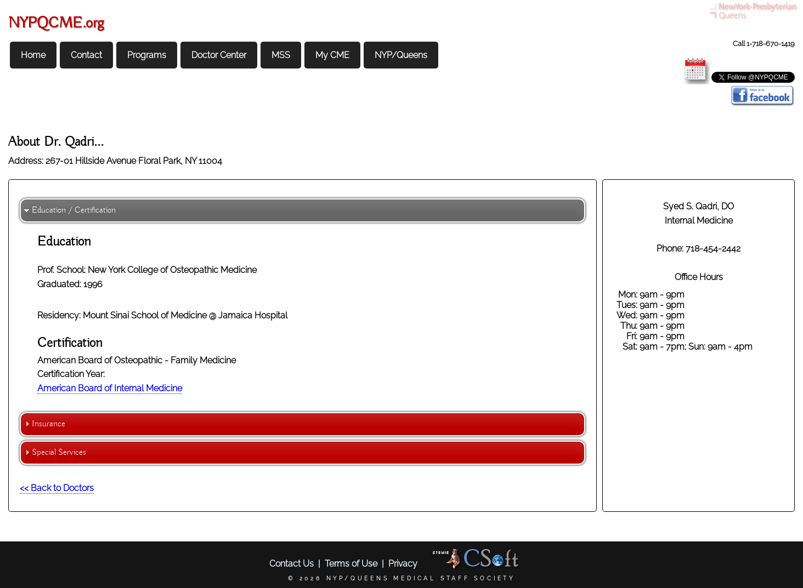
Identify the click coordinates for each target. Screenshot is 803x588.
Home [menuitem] (33, 55)
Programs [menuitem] (146, 55)
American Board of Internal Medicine (109, 388)
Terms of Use (351, 563)
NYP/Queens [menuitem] (401, 55)
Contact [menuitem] (86, 55)
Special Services (59, 452)
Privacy (402, 563)
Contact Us (291, 563)
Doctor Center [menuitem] (218, 55)
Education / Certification (74, 210)
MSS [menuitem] (281, 55)
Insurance (48, 424)
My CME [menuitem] (332, 55)
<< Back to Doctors (57, 488)
